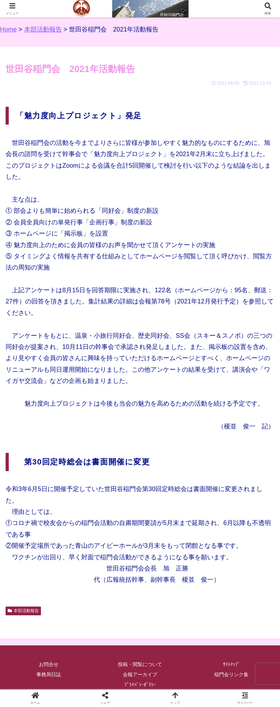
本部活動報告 (23, 610)
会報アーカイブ (140, 674)
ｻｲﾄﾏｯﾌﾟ (231, 664)
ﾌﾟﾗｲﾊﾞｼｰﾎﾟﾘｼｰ (140, 684)
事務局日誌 (48, 674)
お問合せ (48, 664)
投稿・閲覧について (140, 664)
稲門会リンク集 (231, 674)
